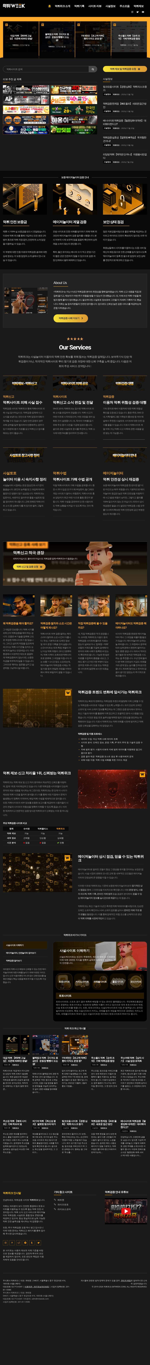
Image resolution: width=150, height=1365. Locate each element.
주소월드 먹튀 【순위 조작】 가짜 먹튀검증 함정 (102, 1059)
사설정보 (107, 94)
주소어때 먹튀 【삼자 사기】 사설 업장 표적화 (132, 1059)
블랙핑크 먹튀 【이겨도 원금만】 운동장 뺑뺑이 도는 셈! (45, 1061)
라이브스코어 (64, 1209)
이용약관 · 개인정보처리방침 (37, 1286)
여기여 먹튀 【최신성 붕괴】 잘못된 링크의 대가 (44, 1123)
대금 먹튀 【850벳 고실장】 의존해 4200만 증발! (15, 1059)
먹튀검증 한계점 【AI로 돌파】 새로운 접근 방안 (103, 1123)
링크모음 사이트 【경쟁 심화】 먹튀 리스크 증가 (74, 1123)
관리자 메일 (126, 1280)
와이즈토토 (63, 1204)
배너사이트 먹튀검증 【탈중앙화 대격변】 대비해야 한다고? (133, 1124)
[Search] (93, 69)
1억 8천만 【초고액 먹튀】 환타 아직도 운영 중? (74, 1059)
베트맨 (61, 1199)
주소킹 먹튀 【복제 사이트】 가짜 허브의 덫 (14, 1123)
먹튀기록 (7, 1065)
